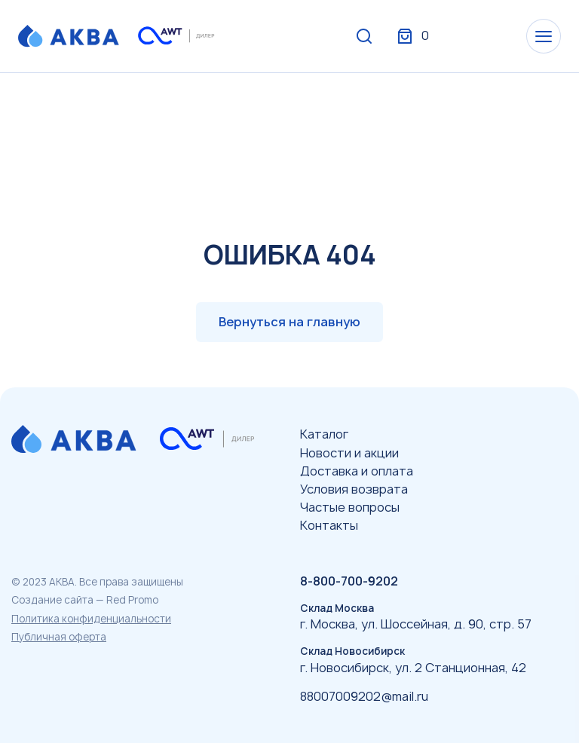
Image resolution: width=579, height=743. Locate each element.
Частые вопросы (350, 507)
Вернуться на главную (289, 321)
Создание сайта (52, 600)
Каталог (324, 434)
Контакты (329, 525)
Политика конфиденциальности (91, 618)
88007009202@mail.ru (364, 696)
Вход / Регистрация (448, 36)
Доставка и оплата (356, 471)
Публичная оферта (58, 637)
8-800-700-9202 (349, 581)
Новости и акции (349, 453)
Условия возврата (354, 489)
